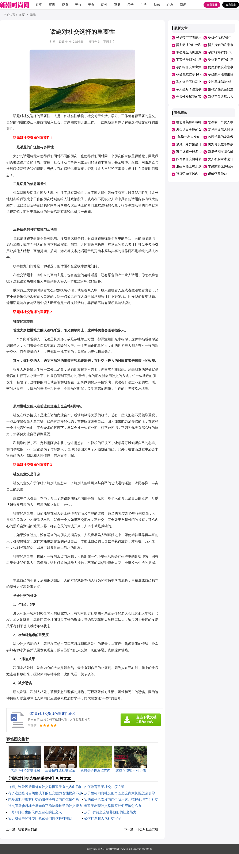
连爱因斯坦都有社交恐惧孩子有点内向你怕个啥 (43, 799)
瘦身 (65, 4)
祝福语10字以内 (187, 174)
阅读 (183, 4)
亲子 (130, 4)
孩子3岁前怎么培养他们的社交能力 (110, 812)
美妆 (78, 4)
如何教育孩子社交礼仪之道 (104, 787)
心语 (170, 4)
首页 (39, 4)
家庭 (117, 4)
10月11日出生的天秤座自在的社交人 (35, 812)
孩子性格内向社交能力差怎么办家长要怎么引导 (119, 793)
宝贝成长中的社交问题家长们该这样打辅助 (40, 818)
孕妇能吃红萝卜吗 (188, 74)
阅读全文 (94, 41)
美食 (91, 4)
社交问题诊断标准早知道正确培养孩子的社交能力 (45, 806)
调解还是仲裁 (217, 174)
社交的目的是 (27, 829)
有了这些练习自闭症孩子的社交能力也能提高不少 (45, 793)
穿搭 (52, 4)
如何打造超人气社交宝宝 (102, 818)
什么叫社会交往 (147, 829)
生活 (143, 4)
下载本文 (109, 41)
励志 (156, 4)
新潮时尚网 (112, 848)
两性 (104, 4)
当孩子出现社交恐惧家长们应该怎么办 (112, 806)
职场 (33, 15)
